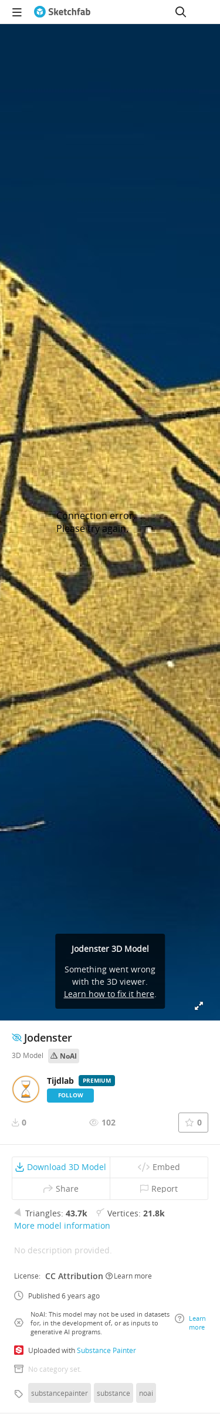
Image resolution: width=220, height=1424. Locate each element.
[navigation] (17, 12)
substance (113, 1393)
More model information (62, 1225)
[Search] (180, 12)
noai (146, 1393)
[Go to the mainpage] (62, 12)
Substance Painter (106, 1350)
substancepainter (59, 1393)
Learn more (129, 1275)
